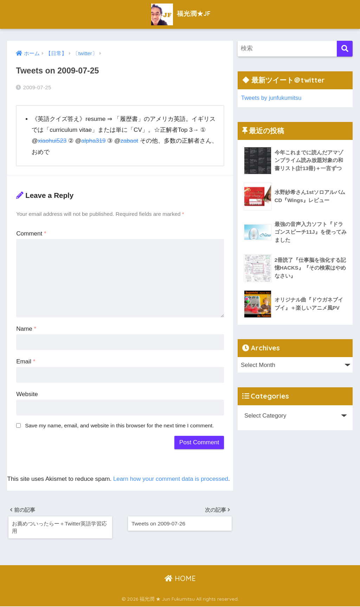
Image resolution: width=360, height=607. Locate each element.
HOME (180, 579)
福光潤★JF (180, 13)
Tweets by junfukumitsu (271, 98)
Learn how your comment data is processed (171, 478)
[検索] (345, 49)
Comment (31, 233)
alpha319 (94, 140)
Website (27, 393)
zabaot (130, 140)
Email (25, 361)
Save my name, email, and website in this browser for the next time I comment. (119, 425)
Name (26, 328)
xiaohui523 (52, 140)
